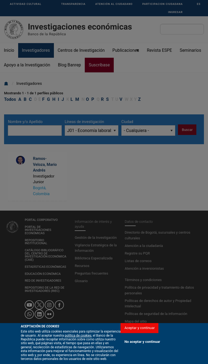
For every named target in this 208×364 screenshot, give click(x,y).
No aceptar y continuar (142, 342)
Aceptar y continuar (139, 328)
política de (78, 335)
